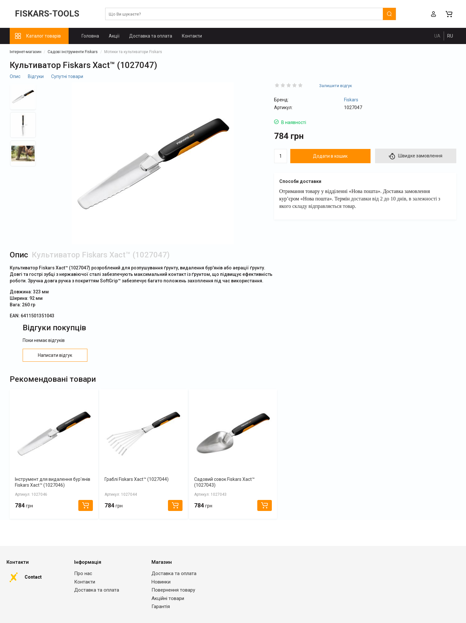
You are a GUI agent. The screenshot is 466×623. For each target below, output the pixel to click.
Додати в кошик (330, 156)
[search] (250, 14)
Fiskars (351, 99)
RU (450, 36)
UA (437, 36)
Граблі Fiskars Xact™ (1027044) (137, 479)
